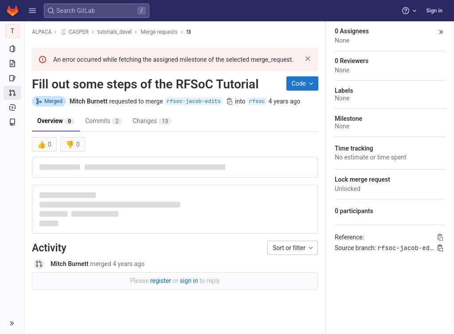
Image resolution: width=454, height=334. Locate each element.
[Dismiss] (307, 58)
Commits (103, 121)
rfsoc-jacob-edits (194, 101)
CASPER (74, 31)
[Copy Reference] (440, 237)
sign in (189, 280)
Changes (152, 121)
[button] (32, 11)
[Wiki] (12, 122)
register (160, 280)
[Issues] (12, 78)
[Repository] (12, 63)
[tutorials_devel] (12, 31)
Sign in (434, 11)
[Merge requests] (12, 93)
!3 (189, 32)
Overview (55, 121)
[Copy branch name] (229, 101)
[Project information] (12, 49)
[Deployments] (12, 107)
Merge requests (159, 32)
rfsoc (257, 101)
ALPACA (41, 32)
